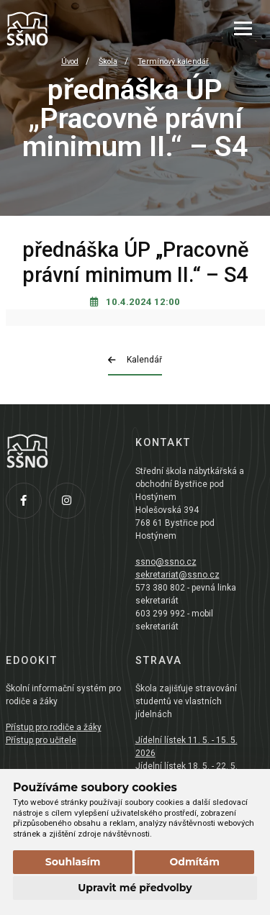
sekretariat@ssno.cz (177, 575)
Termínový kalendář (173, 61)
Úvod (69, 61)
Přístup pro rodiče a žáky (54, 727)
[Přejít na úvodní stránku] (78, 29)
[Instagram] (70, 504)
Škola (108, 61)
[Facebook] (27, 504)
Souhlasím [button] (73, 861)
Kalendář (135, 360)
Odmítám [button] (194, 861)
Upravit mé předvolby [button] (135, 887)
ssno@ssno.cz (166, 562)
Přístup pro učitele (41, 740)
